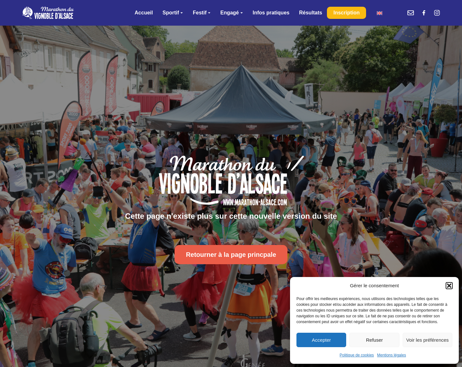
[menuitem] (379, 13)
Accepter (321, 340)
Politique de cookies (357, 355)
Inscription (346, 12)
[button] (449, 285)
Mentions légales (391, 355)
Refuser (374, 340)
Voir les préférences (427, 340)
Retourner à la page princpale (231, 254)
